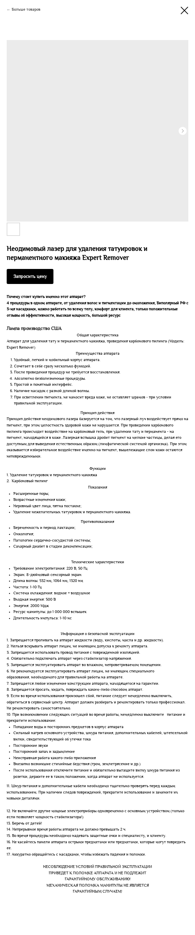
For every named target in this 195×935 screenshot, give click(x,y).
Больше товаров (26, 9)
